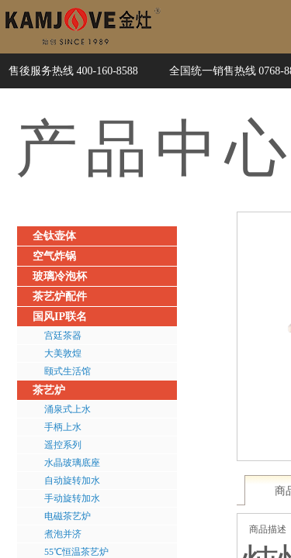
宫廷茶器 (62, 335)
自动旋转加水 (72, 480)
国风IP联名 (60, 316)
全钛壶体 (54, 236)
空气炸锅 (54, 256)
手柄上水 (62, 427)
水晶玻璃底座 (72, 462)
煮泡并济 (62, 534)
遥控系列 (62, 444)
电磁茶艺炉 (67, 516)
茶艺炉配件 (60, 296)
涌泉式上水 (67, 409)
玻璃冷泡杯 (60, 276)
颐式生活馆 (67, 371)
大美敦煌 (62, 353)
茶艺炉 (49, 390)
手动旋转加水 (72, 498)
